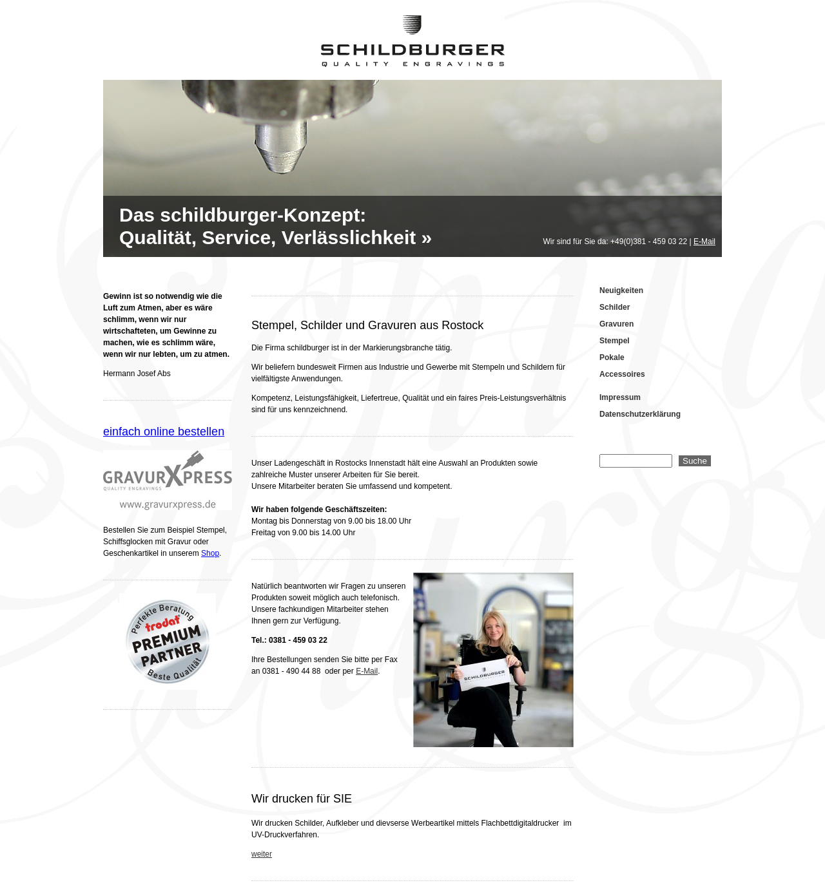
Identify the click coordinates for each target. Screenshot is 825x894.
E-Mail (704, 241)
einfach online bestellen (163, 431)
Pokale (612, 357)
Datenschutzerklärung (640, 414)
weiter (261, 854)
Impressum (620, 397)
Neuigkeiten (621, 290)
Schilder (614, 307)
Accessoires (622, 374)
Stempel (614, 340)
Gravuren (616, 323)
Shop (210, 553)
